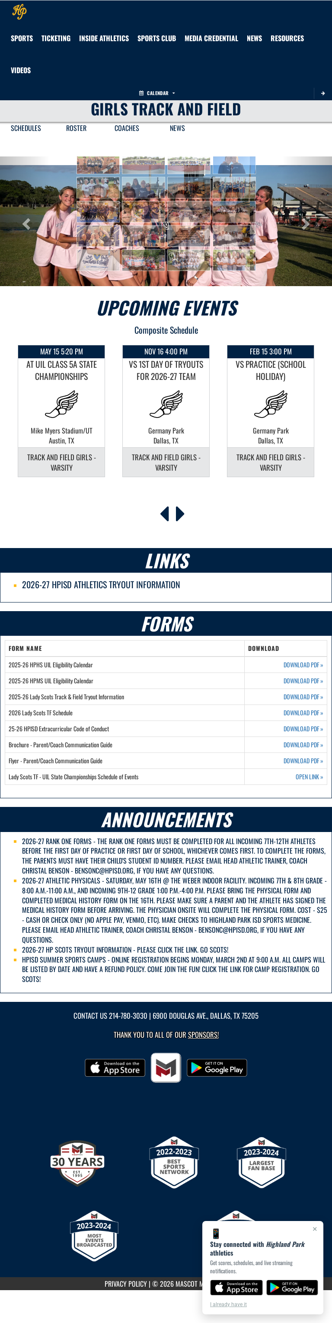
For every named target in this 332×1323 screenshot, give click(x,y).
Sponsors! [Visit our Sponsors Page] (203, 1034)
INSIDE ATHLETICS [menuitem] (104, 38)
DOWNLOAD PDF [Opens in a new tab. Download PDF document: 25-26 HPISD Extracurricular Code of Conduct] (303, 728)
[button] (98, 163)
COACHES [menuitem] (127, 128)
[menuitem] (156, 38)
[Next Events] (180, 511)
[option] (61, 411)
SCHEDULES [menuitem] (26, 128)
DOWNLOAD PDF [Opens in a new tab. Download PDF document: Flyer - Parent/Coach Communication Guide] (303, 760)
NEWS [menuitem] (177, 128)
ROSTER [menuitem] (76, 128)
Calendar (157, 92)
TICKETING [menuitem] (56, 38)
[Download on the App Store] (236, 1287)
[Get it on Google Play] (292, 1287)
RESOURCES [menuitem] (287, 38)
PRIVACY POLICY (126, 1283)
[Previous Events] (164, 511)
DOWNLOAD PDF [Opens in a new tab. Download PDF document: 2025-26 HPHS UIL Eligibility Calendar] (303, 664)
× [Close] (315, 1229)
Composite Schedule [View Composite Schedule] (166, 329)
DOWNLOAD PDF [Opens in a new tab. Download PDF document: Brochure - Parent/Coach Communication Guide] (303, 744)
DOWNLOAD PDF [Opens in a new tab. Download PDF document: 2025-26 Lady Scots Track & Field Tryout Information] (303, 696)
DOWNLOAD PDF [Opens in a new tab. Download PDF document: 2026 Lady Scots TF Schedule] (303, 712)
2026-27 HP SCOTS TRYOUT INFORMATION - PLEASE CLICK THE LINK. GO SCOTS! (125, 949)
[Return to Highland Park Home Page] (19, 11)
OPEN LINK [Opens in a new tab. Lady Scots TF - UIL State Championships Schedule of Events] (309, 776)
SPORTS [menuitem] (22, 38)
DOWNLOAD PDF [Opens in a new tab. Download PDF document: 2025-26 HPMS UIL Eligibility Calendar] (303, 680)
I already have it (228, 1304)
